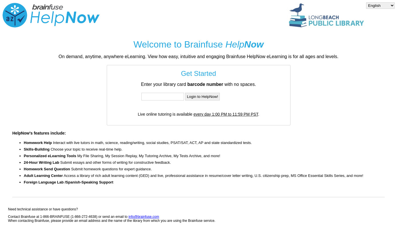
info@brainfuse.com (144, 217)
